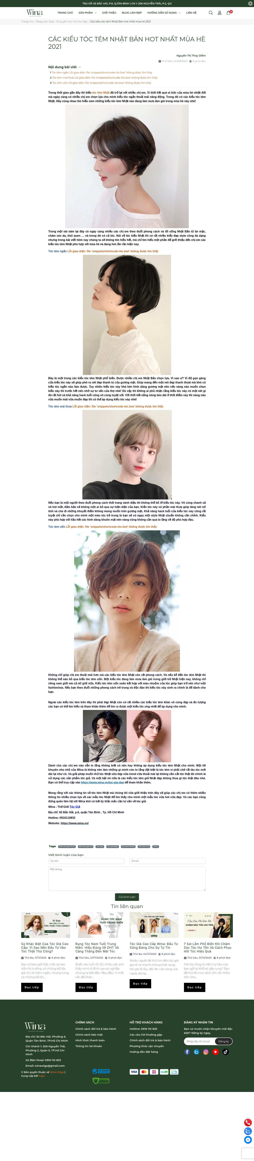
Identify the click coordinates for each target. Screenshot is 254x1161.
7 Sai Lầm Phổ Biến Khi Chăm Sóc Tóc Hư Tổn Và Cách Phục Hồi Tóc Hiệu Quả (208, 947)
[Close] (250, 3)
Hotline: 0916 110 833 (143, 1028)
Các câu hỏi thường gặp (146, 1034)
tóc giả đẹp (112, 846)
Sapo (42, 1075)
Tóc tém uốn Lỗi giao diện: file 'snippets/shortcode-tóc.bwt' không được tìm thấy (101, 82)
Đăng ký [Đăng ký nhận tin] (224, 1041)
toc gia (100, 846)
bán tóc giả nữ (85, 846)
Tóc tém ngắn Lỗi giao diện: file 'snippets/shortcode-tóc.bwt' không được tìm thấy (102, 72)
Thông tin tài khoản (88, 1046)
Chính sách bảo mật (89, 1034)
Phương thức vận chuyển (147, 1046)
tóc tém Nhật (101, 92)
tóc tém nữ (144, 846)
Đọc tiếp (32, 987)
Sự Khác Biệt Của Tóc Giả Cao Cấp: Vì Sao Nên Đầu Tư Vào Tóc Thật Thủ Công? (44, 947)
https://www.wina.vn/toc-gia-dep (102, 782)
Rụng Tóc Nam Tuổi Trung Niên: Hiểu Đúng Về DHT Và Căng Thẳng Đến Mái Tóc (97, 947)
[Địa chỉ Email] (208, 1041)
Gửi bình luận (127, 897)
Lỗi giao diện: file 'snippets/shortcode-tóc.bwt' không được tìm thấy (112, 251)
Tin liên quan (127, 906)
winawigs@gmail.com (50, 1065)
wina (155, 846)
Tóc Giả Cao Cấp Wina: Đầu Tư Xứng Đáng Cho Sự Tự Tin (154, 945)
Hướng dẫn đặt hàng (144, 1051)
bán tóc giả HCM (67, 846)
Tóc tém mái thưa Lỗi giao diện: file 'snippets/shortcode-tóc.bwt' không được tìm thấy (105, 77)
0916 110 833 (53, 1060)
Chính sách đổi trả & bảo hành (95, 1028)
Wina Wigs (57, 1072)
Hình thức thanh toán (90, 1040)
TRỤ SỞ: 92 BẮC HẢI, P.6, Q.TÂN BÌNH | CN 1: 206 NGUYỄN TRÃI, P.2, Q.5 (126, 3)
